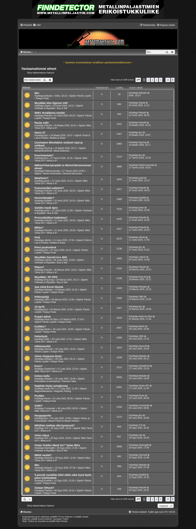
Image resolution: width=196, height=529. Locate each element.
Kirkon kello (42, 376)
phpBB (53, 517)
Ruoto (47, 398)
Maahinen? (41, 178)
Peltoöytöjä (42, 296)
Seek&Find (49, 369)
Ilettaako (48, 96)
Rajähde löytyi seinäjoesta (51, 385)
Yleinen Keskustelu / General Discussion (62, 173)
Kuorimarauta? (44, 155)
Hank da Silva (51, 319)
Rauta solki (42, 122)
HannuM (48, 349)
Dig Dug (48, 148)
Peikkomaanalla (52, 171)
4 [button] (156, 80)
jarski (46, 181)
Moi (37, 93)
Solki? (39, 405)
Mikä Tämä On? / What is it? (48, 371)
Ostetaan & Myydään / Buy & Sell (51, 108)
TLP (46, 428)
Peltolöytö (41, 336)
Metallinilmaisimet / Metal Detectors (52, 151)
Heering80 (49, 448)
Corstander (49, 408)
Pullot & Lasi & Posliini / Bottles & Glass (62, 136)
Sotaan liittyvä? (44, 487)
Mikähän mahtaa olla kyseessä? (55, 425)
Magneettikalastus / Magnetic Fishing (53, 391)
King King (49, 280)
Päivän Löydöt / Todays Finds (49, 292)
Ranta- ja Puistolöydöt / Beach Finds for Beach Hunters (62, 419)
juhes (47, 210)
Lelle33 (47, 260)
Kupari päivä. (43, 316)
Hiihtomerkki (43, 346)
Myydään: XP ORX (46, 277)
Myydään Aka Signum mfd (51, 103)
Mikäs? (39, 227)
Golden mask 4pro (46, 207)
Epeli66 (48, 200)
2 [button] (148, 80)
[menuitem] (37, 25)
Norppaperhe (43, 415)
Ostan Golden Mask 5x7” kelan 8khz (57, 445)
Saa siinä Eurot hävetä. (49, 286)
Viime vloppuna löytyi (48, 356)
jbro (46, 135)
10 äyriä (39, 306)
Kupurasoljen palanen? (49, 188)
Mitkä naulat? (43, 455)
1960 (46, 299)
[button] (138, 80)
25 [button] (168, 80)
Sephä (47, 105)
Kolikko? (40, 326)
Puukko (39, 395)
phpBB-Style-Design (58, 521)
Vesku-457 (49, 388)
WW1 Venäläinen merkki (50, 112)
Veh (46, 438)
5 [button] (160, 80)
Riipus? (39, 267)
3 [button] (152, 80)
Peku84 (48, 115)
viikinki (47, 240)
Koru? (38, 366)
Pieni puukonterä (45, 247)
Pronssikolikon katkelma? (51, 217)
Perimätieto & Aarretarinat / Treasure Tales (55, 381)
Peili (37, 237)
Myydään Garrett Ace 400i (51, 257)
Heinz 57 (40, 132)
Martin (47, 329)
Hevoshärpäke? (44, 197)
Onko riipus (42, 435)
